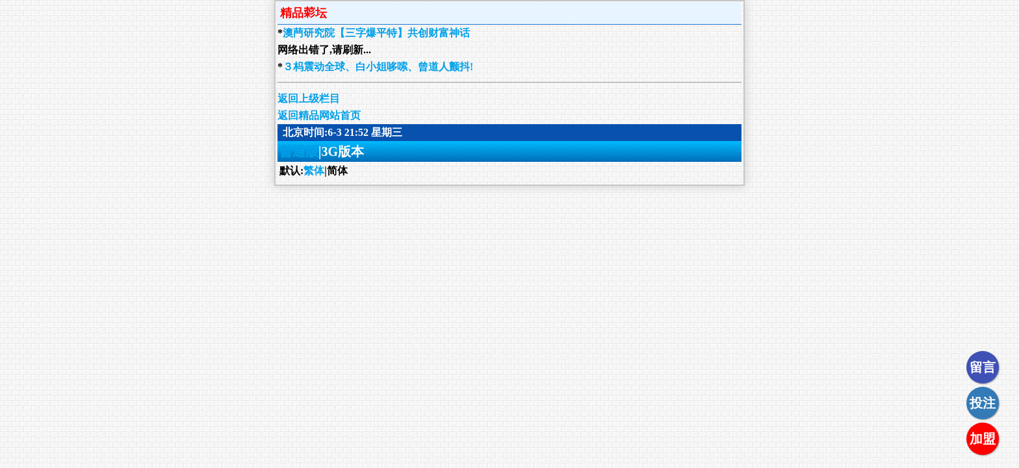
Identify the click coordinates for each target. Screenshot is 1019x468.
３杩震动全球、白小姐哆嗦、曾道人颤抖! (378, 66)
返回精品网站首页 (319, 115)
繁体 (313, 170)
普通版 (298, 151)
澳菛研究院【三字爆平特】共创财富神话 (376, 32)
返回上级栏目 (308, 98)
